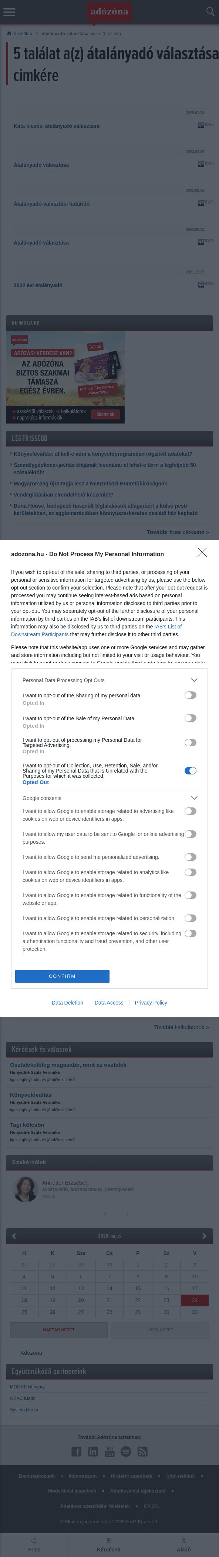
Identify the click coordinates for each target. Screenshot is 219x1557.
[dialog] (109, 778)
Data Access (109, 1003)
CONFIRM (62, 976)
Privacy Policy (151, 1003)
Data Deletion (67, 1003)
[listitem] (109, 680)
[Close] (205, 555)
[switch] (190, 695)
